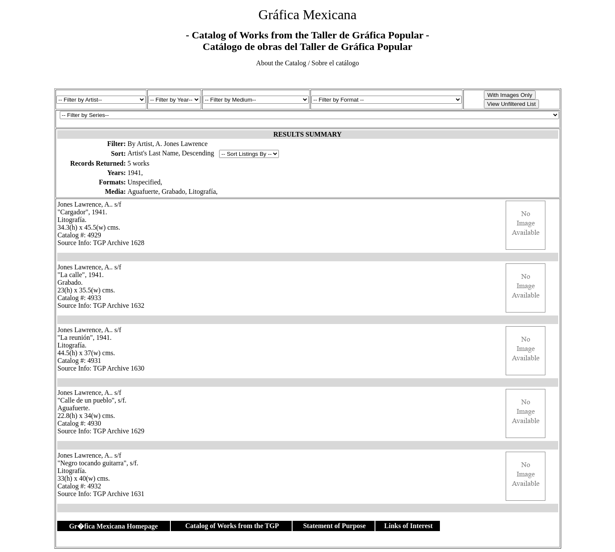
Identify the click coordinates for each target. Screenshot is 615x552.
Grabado (173, 191)
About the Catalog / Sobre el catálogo (307, 63)
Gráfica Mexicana (307, 14)
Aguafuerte (143, 191)
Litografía (202, 191)
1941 (134, 172)
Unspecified (144, 182)
